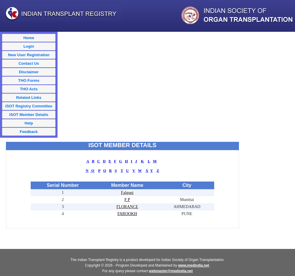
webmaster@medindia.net (171, 271)
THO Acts (29, 89)
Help (28, 123)
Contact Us (29, 63)
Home (28, 38)
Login (29, 46)
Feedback (29, 131)
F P (127, 199)
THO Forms (29, 80)
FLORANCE (127, 206)
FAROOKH (127, 214)
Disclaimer (29, 72)
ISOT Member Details (28, 114)
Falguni (127, 192)
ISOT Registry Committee (28, 106)
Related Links (29, 97)
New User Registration (29, 55)
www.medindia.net (193, 265)
